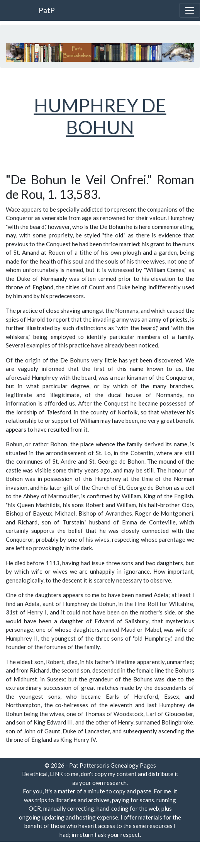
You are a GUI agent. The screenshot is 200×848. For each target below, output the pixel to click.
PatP (47, 10)
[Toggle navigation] (189, 10)
